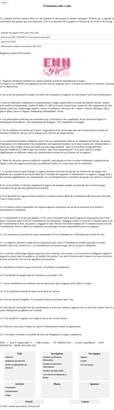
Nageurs (83, 357)
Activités (19, 384)
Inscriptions (57, 353)
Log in (4, 2)
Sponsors (94, 384)
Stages (8, 395)
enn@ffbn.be (89, 342)
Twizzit (29, 401)
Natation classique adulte (53, 371)
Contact (85, 401)
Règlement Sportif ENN (15, 361)
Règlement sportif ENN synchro (15, 53)
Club (19, 353)
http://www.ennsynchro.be (60, 149)
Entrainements (11, 391)
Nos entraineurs (87, 365)
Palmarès (9, 357)
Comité (83, 361)
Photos (57, 384)
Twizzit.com (34, 406)
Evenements (10, 387)
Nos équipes (94, 353)
